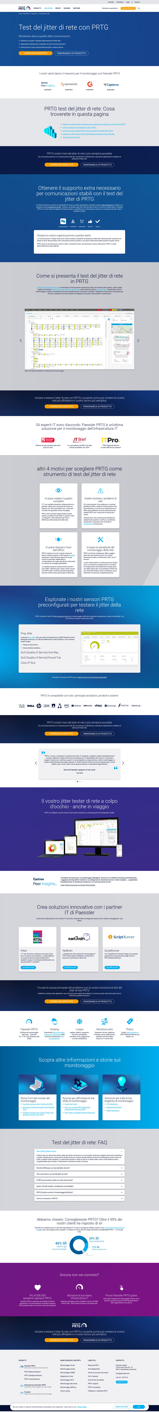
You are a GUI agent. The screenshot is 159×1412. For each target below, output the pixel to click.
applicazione (88, 525)
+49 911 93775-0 (122, 1379)
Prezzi (58, 8)
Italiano (137, 2)
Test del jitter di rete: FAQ (71, 137)
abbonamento (132, 1034)
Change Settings (121, 1407)
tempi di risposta (58, 291)
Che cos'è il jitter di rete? (46, 1153)
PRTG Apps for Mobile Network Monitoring (80, 1114)
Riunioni (93, 223)
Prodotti (37, 8)
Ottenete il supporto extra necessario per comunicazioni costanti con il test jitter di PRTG (94, 124)
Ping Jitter (31, 639)
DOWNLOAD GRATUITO (35, 53)
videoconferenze (107, 205)
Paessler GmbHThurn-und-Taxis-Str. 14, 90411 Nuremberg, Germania (126, 1369)
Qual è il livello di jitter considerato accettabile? (55, 1188)
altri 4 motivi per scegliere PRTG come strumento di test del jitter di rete (88, 131)
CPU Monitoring (112, 1106)
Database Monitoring (114, 1109)
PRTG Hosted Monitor (56, 1039)
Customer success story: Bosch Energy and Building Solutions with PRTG (38, 1115)
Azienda (111, 2)
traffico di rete (69, 291)
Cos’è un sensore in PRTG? (47, 1200)
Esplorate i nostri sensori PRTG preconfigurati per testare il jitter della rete (88, 134)
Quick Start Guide (71, 1106)
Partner (76, 8)
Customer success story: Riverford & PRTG (38, 1106)
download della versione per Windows (54, 1035)
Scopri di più (28, 969)
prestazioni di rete (54, 207)
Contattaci (120, 2)
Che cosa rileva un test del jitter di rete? (52, 1176)
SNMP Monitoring (113, 1112)
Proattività (72, 223)
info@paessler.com (122, 1375)
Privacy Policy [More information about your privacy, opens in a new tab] (82, 1407)
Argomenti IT (26, 13)
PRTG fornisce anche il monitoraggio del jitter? (54, 1194)
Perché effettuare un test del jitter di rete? (53, 1170)
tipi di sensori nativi (61, 618)
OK (139, 1407)
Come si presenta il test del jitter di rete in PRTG (79, 128)
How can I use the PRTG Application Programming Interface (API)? (77, 1110)
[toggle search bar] (138, 8)
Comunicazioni (59, 223)
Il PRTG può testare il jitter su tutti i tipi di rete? (54, 1182)
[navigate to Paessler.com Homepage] (24, 8)
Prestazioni (35, 13)
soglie (73, 557)
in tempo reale (101, 291)
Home (20, 13)
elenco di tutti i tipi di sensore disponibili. (92, 679)
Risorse (67, 8)
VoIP (77, 291)
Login (128, 2)
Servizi (102, 223)
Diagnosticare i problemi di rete (48, 289)
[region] (79, 1406)
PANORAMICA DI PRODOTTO (71, 53)
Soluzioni (48, 8)
